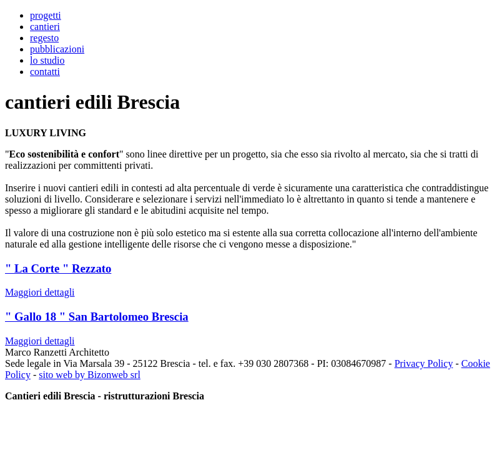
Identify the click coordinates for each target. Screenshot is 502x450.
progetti (45, 15)
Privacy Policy (424, 363)
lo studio (47, 60)
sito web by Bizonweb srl (89, 374)
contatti (45, 71)
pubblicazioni (57, 49)
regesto (44, 37)
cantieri (45, 26)
